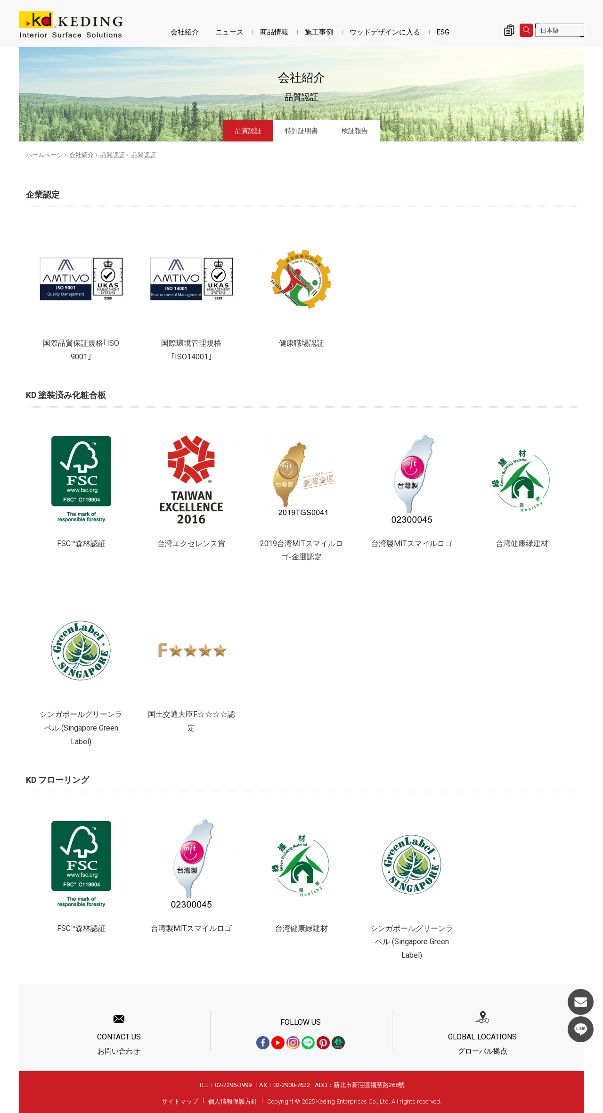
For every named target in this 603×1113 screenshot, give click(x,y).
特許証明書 (301, 130)
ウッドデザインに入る (385, 32)
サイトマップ (180, 1101)
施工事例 (319, 32)
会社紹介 (185, 32)
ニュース (229, 32)
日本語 (549, 30)
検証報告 (355, 130)
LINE (581, 1029)
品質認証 (248, 130)
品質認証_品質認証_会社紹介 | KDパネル (70, 24)
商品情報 (274, 32)
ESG (443, 32)
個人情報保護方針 (232, 1101)
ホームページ (44, 154)
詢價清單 (509, 30)
